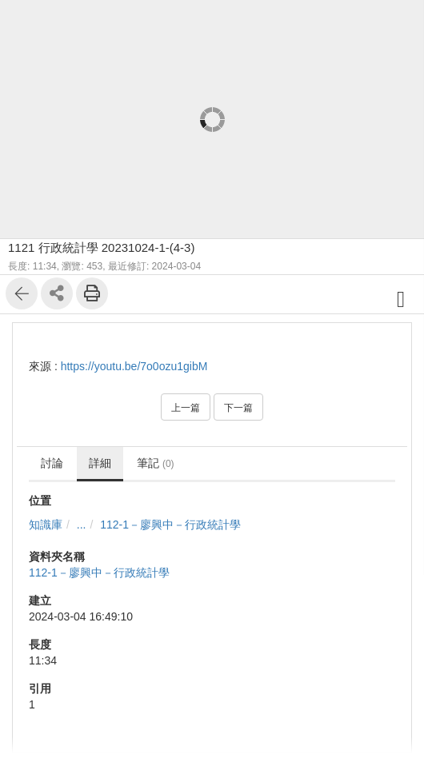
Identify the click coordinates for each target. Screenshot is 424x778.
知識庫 (45, 524)
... (81, 524)
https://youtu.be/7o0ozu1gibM (134, 366)
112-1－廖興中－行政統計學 (170, 524)
